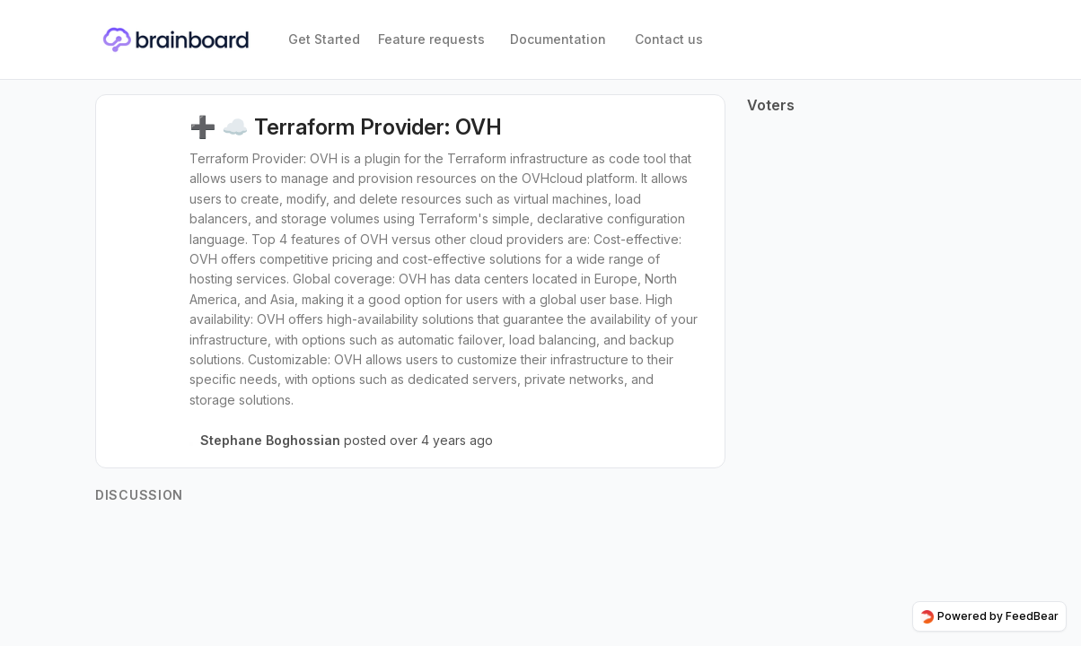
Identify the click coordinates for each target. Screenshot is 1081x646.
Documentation (558, 39)
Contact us (669, 39)
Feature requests (431, 39)
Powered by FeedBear (989, 616)
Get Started (324, 39)
